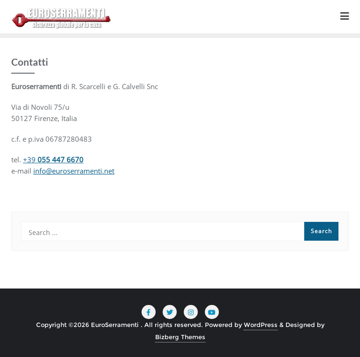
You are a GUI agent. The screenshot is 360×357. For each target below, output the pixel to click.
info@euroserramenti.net (73, 170)
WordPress (261, 324)
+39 (53, 159)
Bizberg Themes (180, 337)
